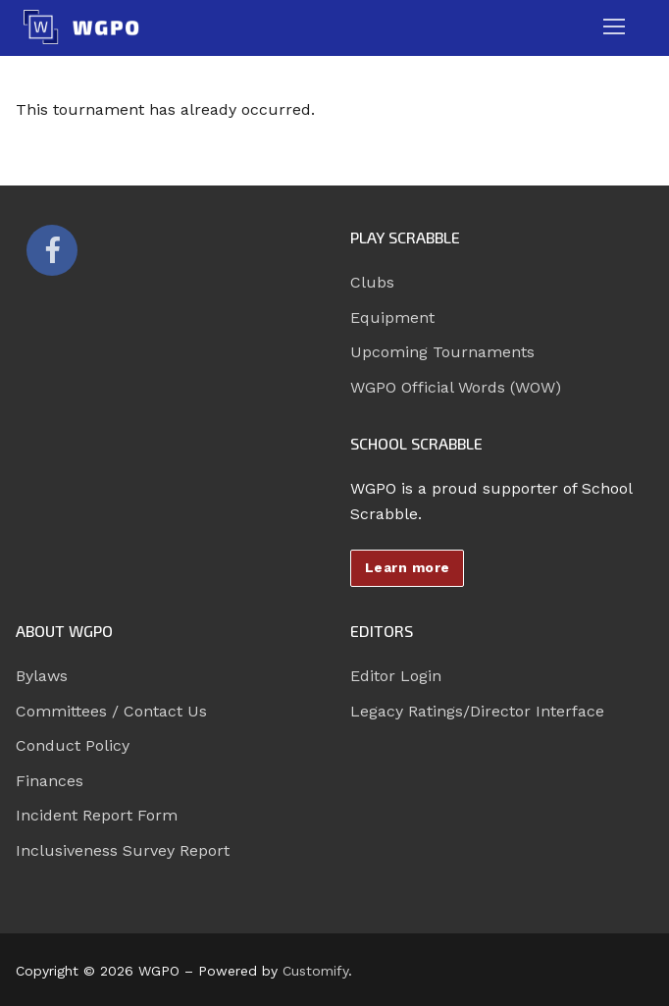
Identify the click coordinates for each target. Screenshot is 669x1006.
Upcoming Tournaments (442, 352)
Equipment (392, 317)
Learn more (407, 567)
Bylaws (42, 675)
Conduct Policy (72, 745)
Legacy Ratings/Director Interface (477, 711)
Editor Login (395, 675)
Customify (315, 971)
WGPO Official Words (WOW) (455, 387)
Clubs (372, 282)
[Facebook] (51, 250)
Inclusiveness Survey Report (123, 850)
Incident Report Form (97, 815)
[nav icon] (614, 27)
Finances (49, 780)
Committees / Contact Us (111, 711)
